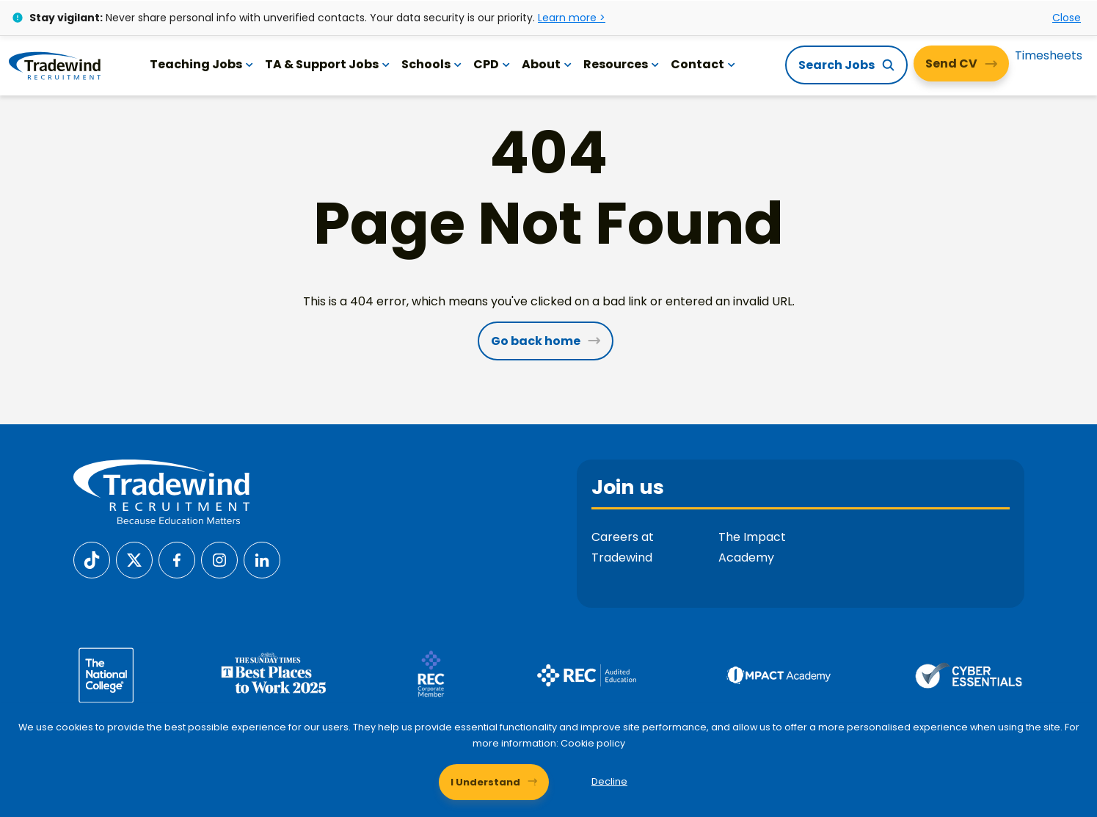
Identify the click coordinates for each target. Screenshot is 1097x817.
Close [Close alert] (1066, 17)
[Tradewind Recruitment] (55, 65)
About (548, 63)
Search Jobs (836, 64)
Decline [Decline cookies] (609, 781)
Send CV (951, 62)
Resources (622, 63)
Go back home (535, 341)
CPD (493, 63)
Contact (704, 63)
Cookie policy (601, 742)
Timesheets (1048, 54)
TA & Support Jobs (328, 63)
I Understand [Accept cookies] (485, 781)
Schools (433, 63)
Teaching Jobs (203, 63)
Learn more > (571, 17)
